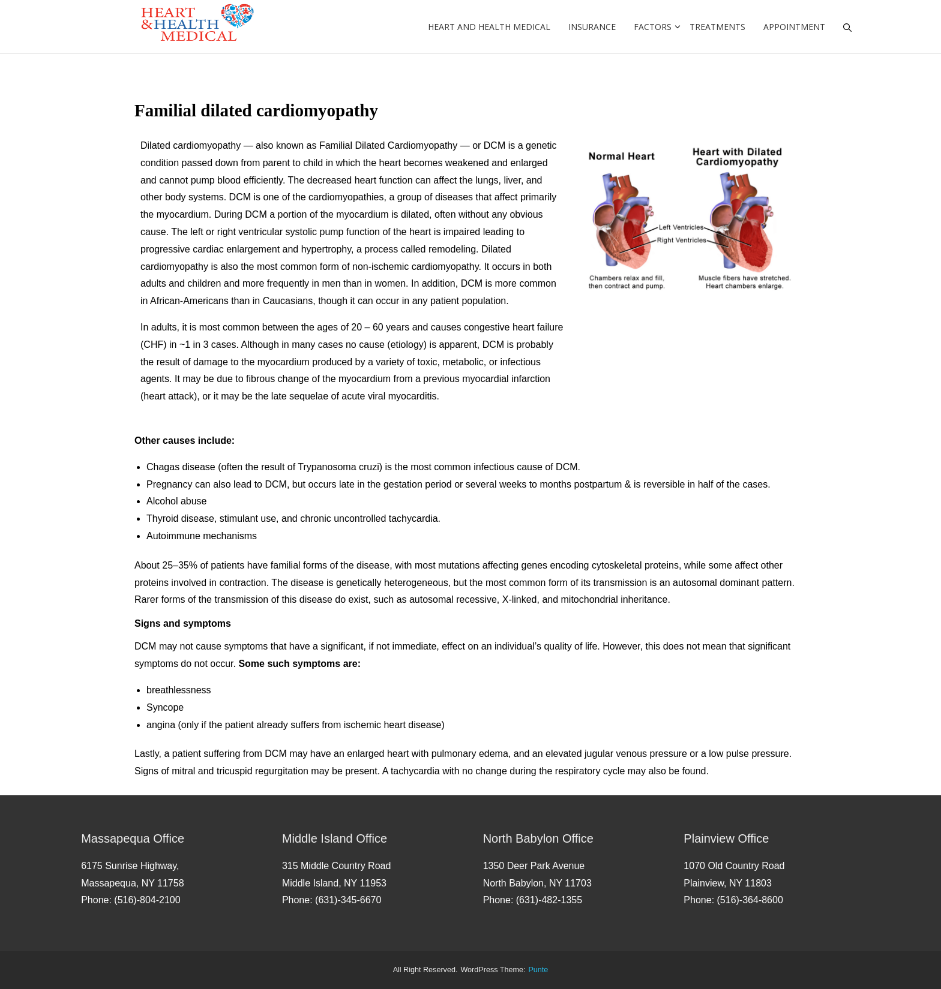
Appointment (794, 26)
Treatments (717, 26)
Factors (653, 26)
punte (538, 970)
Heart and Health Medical (489, 26)
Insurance (592, 26)
